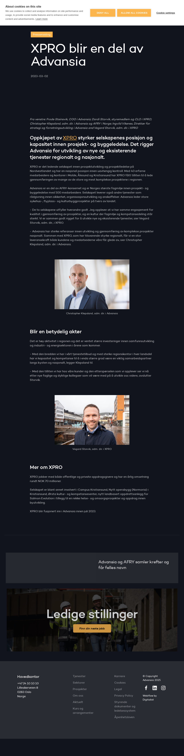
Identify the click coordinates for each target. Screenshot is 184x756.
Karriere (119, 676)
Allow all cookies (134, 12)
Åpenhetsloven (124, 717)
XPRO (70, 138)
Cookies (120, 682)
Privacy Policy (123, 695)
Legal (118, 689)
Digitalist (148, 699)
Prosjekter (80, 689)
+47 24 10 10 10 (28, 683)
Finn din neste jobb (92, 628)
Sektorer (79, 682)
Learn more (41, 19)
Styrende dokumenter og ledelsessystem (124, 706)
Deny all (103, 12)
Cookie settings (165, 12)
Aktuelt (78, 702)
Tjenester (79, 676)
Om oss (78, 695)
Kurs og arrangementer (83, 710)
